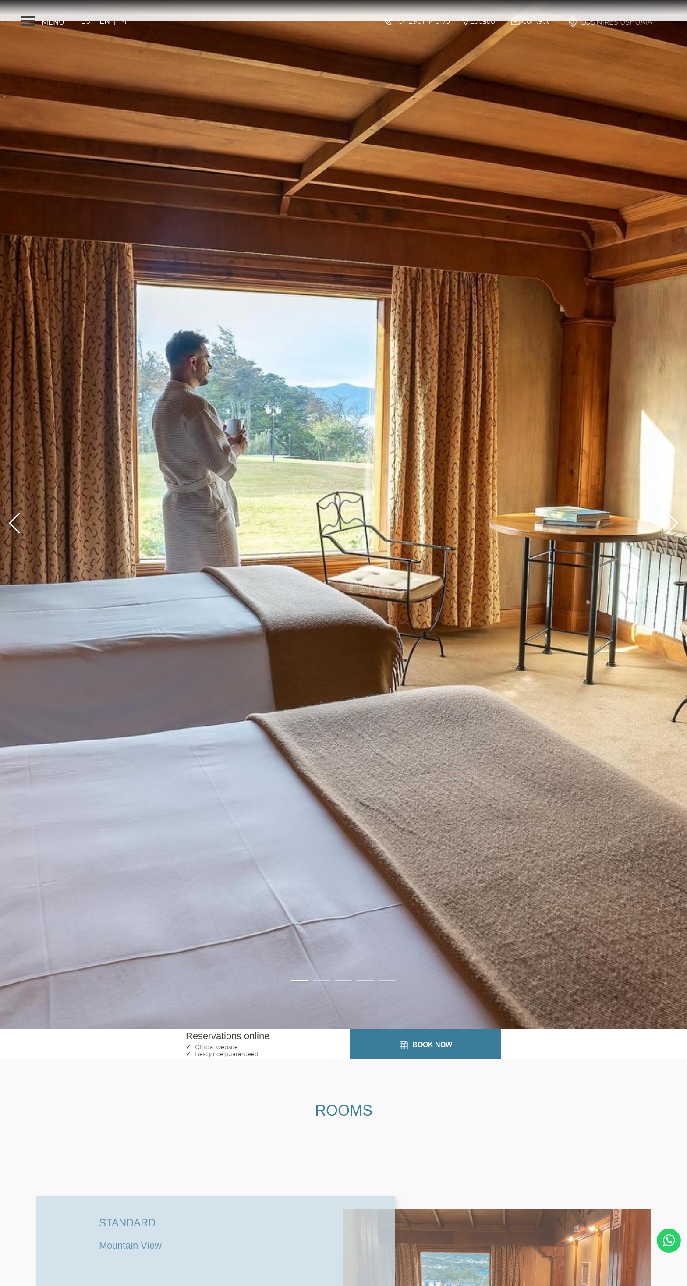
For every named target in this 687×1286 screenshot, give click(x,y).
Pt (123, 21)
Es (85, 21)
